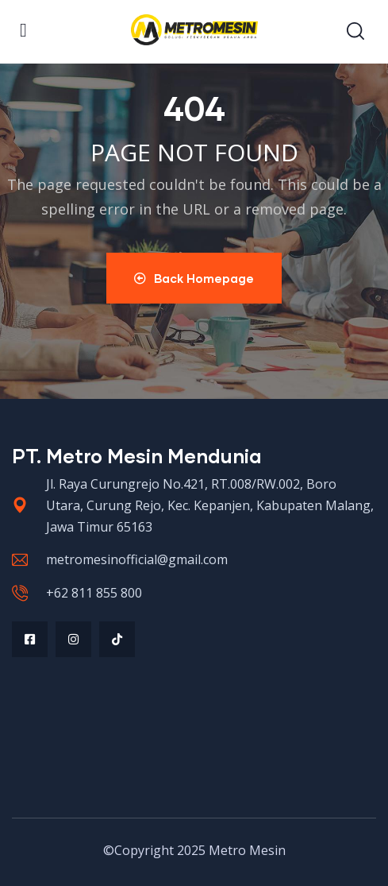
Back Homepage (194, 278)
